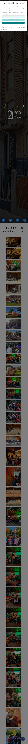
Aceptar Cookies (14, 22)
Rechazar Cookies (14, 17)
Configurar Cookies (14, 19)
